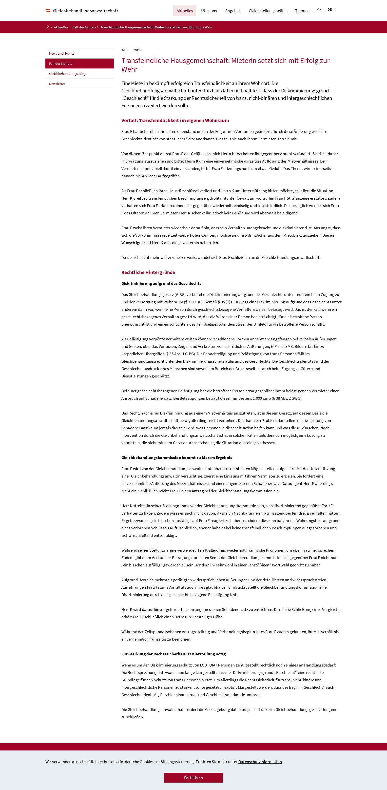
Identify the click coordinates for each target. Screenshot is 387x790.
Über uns (209, 11)
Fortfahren (193, 777)
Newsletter (57, 86)
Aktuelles (185, 11)
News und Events (61, 55)
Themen (302, 11)
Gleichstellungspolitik (268, 11)
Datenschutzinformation (260, 761)
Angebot (232, 11)
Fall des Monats (84, 29)
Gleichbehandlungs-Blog (67, 76)
